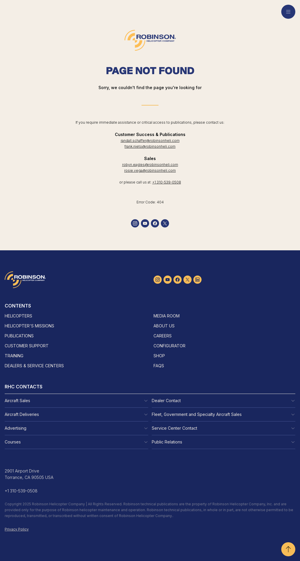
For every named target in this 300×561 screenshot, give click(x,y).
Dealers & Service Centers (34, 365)
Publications (19, 335)
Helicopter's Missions (29, 325)
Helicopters (18, 315)
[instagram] (135, 223)
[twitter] (165, 223)
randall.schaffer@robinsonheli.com (150, 140)
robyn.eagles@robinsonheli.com (150, 164)
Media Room (167, 315)
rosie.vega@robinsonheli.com (150, 170)
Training (14, 355)
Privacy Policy (17, 529)
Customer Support (27, 345)
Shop (159, 355)
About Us (164, 325)
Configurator (169, 345)
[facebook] (155, 223)
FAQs (159, 365)
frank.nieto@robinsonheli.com (150, 146)
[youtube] (145, 223)
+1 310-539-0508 (166, 182)
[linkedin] (197, 280)
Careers (163, 335)
